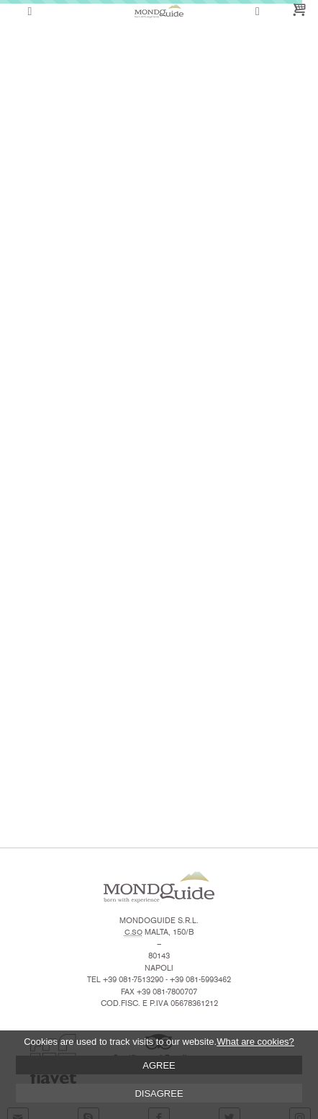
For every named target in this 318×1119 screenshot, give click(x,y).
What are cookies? (255, 1041)
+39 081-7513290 (133, 979)
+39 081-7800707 (167, 992)
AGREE (159, 1065)
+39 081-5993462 (200, 979)
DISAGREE (159, 1093)
